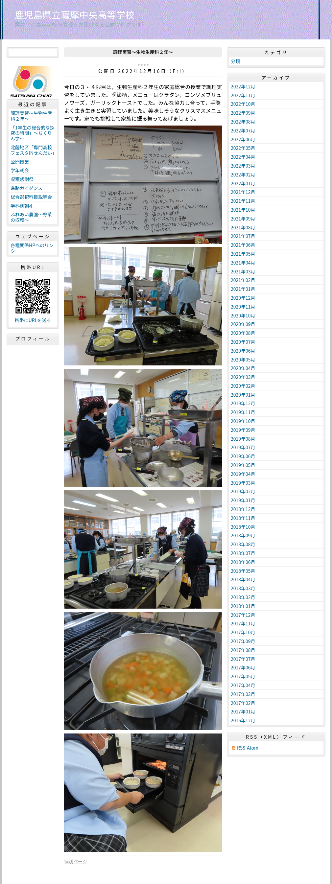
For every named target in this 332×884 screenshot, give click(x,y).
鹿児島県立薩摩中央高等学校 (74, 14)
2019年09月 (243, 430)
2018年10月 (243, 526)
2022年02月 (243, 174)
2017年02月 (243, 703)
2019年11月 (243, 412)
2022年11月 (243, 95)
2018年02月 (243, 597)
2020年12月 (243, 297)
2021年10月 (243, 209)
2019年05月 (243, 465)
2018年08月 (243, 544)
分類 (235, 61)
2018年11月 (243, 518)
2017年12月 (243, 615)
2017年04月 (243, 685)
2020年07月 (243, 341)
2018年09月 (243, 535)
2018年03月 (243, 588)
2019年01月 (243, 500)
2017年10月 (243, 632)
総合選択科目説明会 (31, 197)
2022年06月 (243, 139)
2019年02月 (243, 491)
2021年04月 (243, 262)
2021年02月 (243, 280)
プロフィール (33, 338)
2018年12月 (243, 509)
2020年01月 (243, 394)
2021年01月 (243, 289)
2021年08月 (243, 227)
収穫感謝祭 (22, 179)
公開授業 (20, 161)
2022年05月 (243, 148)
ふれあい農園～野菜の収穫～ (31, 217)
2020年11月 (243, 306)
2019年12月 (243, 403)
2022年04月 (243, 156)
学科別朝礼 (22, 205)
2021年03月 (243, 271)
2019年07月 (243, 447)
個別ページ (75, 861)
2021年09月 (243, 218)
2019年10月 (243, 421)
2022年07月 (243, 130)
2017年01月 (243, 711)
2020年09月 (243, 324)
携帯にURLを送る (33, 320)
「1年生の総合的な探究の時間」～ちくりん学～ (33, 133)
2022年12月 (243, 86)
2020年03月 (243, 377)
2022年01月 (243, 183)
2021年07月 (243, 236)
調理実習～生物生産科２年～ (31, 116)
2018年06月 (243, 562)
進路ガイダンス (26, 188)
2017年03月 (243, 694)
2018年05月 (243, 571)
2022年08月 (243, 121)
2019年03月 (243, 482)
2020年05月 (243, 359)
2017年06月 (243, 667)
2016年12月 (243, 720)
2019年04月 (243, 474)
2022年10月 (243, 104)
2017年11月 (243, 623)
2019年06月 (243, 456)
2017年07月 (243, 659)
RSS (241, 748)
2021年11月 (243, 201)
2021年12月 (243, 192)
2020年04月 (243, 368)
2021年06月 (243, 245)
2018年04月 (243, 579)
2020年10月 (243, 315)
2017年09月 (243, 641)
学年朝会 (20, 170)
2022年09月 (243, 112)
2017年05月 (243, 676)
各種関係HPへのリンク (32, 248)
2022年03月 (243, 165)
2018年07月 (243, 553)
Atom (252, 748)
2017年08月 (243, 650)
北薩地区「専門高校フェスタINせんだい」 (34, 150)
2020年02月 (243, 386)
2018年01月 (243, 606)
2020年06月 (243, 350)
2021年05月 (243, 253)
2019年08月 (243, 438)
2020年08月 (243, 333)
